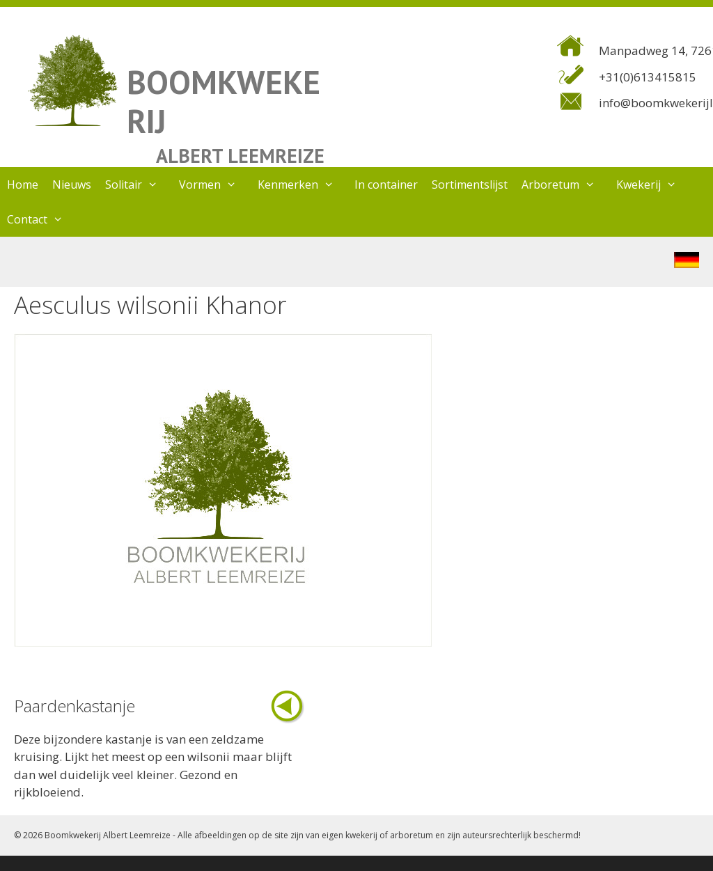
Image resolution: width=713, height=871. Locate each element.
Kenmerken (303, 184)
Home (22, 184)
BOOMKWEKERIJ (223, 101)
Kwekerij (653, 184)
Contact (42, 219)
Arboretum (565, 184)
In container (386, 184)
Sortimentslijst (470, 184)
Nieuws (71, 184)
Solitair (138, 184)
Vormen (215, 184)
